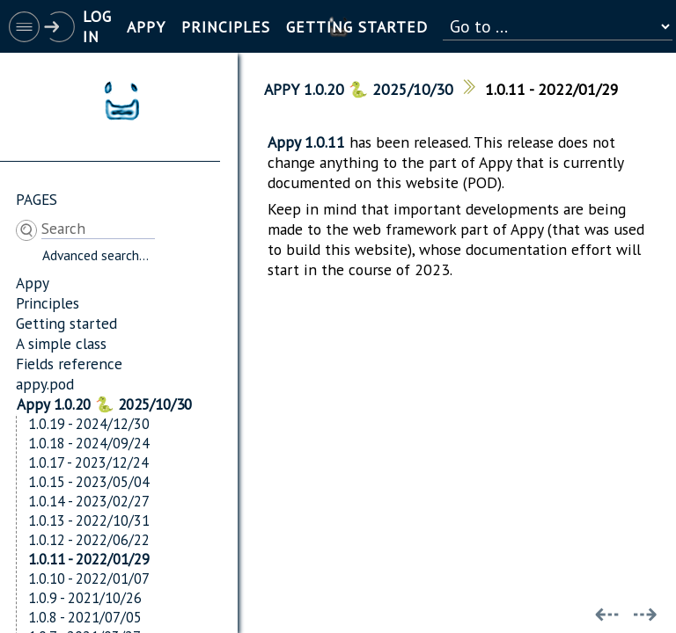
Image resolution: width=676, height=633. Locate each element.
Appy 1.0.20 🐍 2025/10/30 (104, 404)
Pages (36, 199)
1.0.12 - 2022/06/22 (89, 539)
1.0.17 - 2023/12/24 (88, 462)
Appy (32, 283)
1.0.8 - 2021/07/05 (85, 617)
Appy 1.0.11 (306, 142)
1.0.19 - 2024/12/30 (89, 423)
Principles (47, 303)
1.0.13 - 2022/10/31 (89, 520)
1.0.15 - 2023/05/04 (89, 481)
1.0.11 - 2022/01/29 (89, 559)
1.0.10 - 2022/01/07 (89, 578)
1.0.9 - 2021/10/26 (85, 598)
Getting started (66, 323)
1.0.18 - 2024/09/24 (89, 443)
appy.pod (45, 384)
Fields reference (69, 363)
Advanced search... (95, 255)
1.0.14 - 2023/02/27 (89, 501)
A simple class (61, 343)
